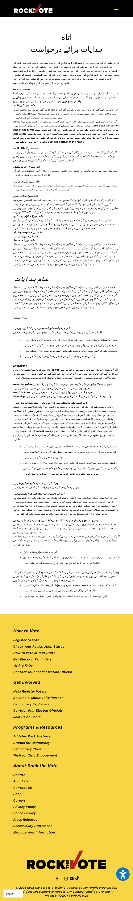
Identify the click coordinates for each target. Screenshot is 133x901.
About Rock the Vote (35, 765)
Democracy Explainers (31, 704)
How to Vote (26, 630)
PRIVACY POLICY (56, 895)
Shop (17, 794)
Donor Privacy (24, 813)
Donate (19, 775)
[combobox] (13, 893)
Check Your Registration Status (38, 646)
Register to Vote (26, 640)
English (10, 893)
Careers (19, 800)
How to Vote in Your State (34, 653)
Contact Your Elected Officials (38, 710)
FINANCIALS (79, 895)
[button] (116, 11)
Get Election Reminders (32, 659)
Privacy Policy (24, 807)
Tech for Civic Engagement (35, 755)
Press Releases (25, 820)
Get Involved (26, 682)
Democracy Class (27, 749)
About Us (20, 781)
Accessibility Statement (32, 826)
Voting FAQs (23, 666)
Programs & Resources (37, 727)
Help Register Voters (29, 691)
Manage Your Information (34, 832)
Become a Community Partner (38, 698)
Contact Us (22, 788)
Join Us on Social (27, 717)
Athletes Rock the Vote (31, 736)
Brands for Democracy (31, 743)
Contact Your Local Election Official (42, 672)
